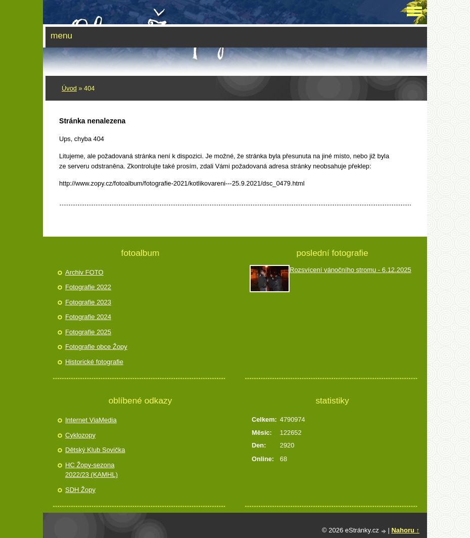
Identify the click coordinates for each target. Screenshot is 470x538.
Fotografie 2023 (88, 302)
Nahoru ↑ (405, 530)
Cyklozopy (80, 435)
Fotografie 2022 (88, 287)
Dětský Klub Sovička (95, 450)
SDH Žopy (80, 490)
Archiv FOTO (84, 272)
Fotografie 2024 (88, 317)
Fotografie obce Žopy (96, 346)
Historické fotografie (94, 362)
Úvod (69, 88)
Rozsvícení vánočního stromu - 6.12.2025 (350, 270)
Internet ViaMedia (91, 420)
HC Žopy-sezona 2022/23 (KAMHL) (91, 470)
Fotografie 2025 (88, 332)
